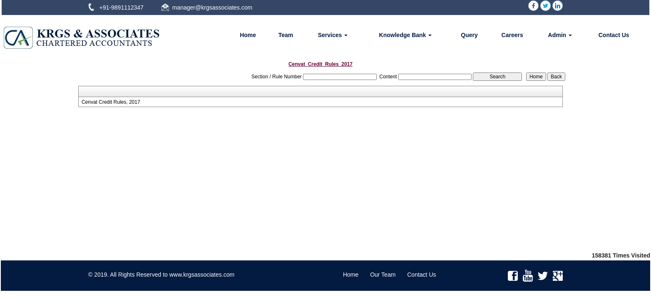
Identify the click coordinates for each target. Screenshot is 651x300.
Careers (512, 35)
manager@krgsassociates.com (212, 7)
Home (248, 35)
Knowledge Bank (405, 35)
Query (469, 35)
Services (333, 35)
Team (285, 35)
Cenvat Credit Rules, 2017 (111, 102)
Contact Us (614, 35)
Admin (560, 35)
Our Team (382, 274)
